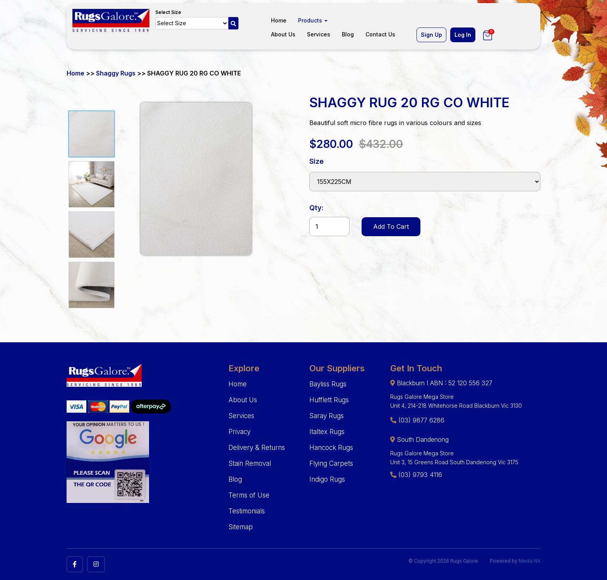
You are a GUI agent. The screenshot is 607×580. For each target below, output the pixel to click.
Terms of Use (248, 495)
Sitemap (240, 527)
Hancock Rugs (331, 447)
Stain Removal (249, 463)
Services (318, 34)
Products (313, 20)
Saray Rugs (326, 416)
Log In (462, 34)
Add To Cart (391, 226)
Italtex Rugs (327, 432)
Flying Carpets (331, 463)
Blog (348, 34)
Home (278, 20)
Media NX (529, 561)
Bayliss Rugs (327, 384)
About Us (283, 34)
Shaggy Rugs (115, 73)
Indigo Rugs (327, 479)
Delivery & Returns (256, 447)
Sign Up (431, 34)
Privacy (239, 432)
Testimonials (246, 511)
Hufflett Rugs (329, 400)
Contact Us (380, 34)
